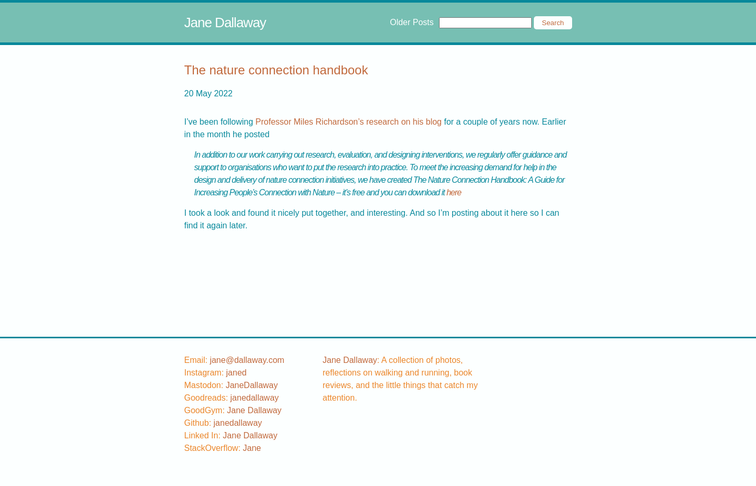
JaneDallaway (252, 385)
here (453, 192)
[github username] (238, 422)
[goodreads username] (255, 397)
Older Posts (412, 22)
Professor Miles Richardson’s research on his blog (349, 121)
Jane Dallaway (225, 22)
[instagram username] (236, 372)
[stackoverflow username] (252, 448)
